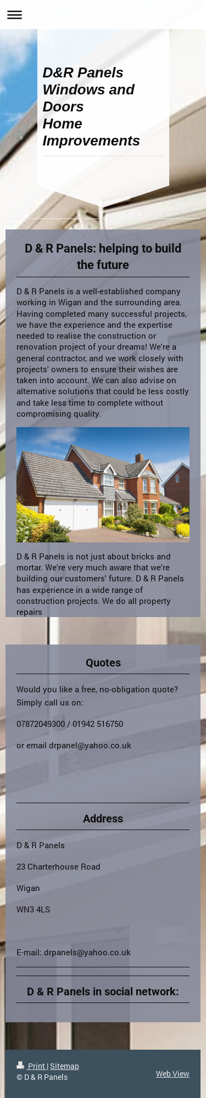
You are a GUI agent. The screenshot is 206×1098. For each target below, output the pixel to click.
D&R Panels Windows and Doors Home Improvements (92, 106)
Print (31, 1066)
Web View (173, 1073)
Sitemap (64, 1066)
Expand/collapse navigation (103, 14)
